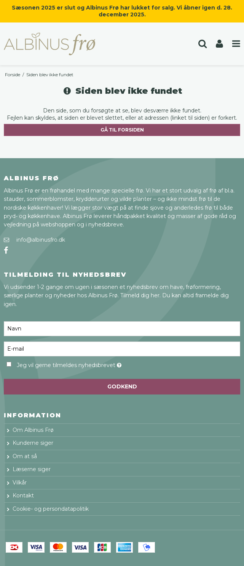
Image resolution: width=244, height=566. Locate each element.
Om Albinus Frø (33, 430)
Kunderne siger (33, 442)
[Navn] (122, 328)
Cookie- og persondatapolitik (51, 508)
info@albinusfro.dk (40, 239)
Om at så (25, 456)
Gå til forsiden (122, 130)
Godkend (122, 386)
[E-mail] (122, 348)
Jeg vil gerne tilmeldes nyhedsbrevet (88, 364)
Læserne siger (32, 469)
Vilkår (20, 482)
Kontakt (23, 495)
